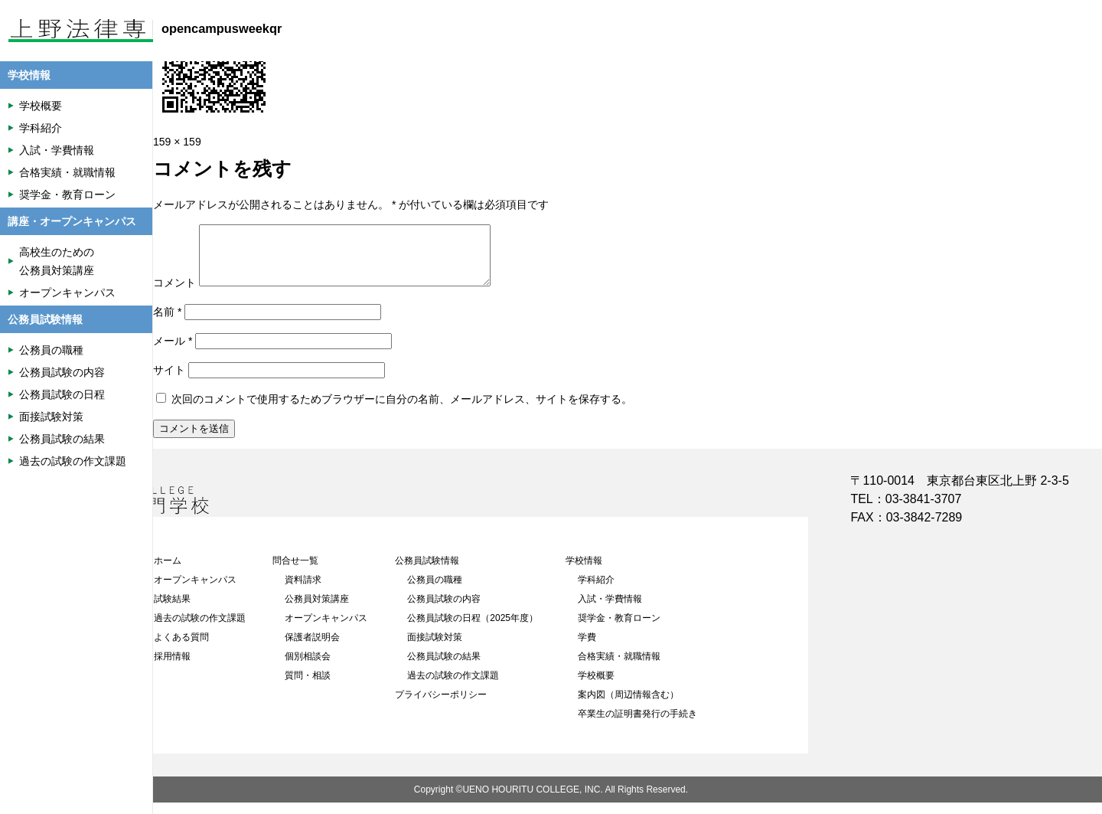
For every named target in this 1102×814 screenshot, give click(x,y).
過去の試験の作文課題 (200, 629)
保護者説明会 (312, 648)
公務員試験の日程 (62, 394)
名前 (167, 323)
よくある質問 (181, 648)
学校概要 (596, 687)
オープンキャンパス (195, 591)
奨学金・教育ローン (619, 629)
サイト (169, 381)
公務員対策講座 (317, 610)
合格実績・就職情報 (619, 667)
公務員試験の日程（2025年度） (472, 629)
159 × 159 (177, 142)
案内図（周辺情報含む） (628, 706)
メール (172, 352)
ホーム (167, 572)
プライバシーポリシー (441, 706)
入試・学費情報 (610, 610)
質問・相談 (308, 687)
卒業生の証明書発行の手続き (637, 725)
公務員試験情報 (427, 572)
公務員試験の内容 (444, 610)
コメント (174, 294)
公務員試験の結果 (444, 667)
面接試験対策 (434, 648)
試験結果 (172, 610)
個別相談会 (308, 667)
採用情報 (172, 667)
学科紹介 (596, 591)
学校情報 (584, 572)
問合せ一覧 (295, 572)
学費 (587, 648)
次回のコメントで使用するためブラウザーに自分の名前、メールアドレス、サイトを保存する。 (401, 410)
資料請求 (303, 591)
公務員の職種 (434, 591)
